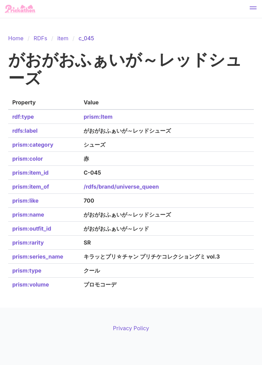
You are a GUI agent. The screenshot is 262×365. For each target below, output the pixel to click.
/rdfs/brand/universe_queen (121, 186)
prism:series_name (37, 256)
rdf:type (23, 116)
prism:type (26, 270)
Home (16, 38)
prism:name (28, 214)
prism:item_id (30, 172)
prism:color (27, 158)
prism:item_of (30, 186)
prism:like (25, 200)
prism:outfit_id (31, 228)
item (62, 38)
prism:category (32, 144)
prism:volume (30, 284)
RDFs (40, 38)
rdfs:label (25, 130)
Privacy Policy (131, 328)
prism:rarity (28, 242)
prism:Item (98, 116)
